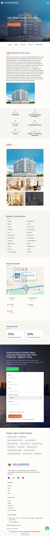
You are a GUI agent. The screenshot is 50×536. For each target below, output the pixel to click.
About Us (10, 485)
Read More (32, 80)
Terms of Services (12, 510)
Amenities (23, 44)
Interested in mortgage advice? (17, 412)
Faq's (9, 490)
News (9, 488)
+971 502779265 (13, 528)
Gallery (16, 44)
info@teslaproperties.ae (15, 525)
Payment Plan (39, 44)
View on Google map (14, 522)
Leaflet (42, 294)
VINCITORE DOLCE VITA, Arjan (30, 280)
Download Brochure (28, 24)
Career (9, 500)
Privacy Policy (31, 419)
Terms (24, 419)
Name (9, 375)
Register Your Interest (14, 24)
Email (9, 381)
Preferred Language (13, 395)
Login (9, 493)
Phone (9, 388)
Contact (9, 503)
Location (30, 44)
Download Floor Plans (34, 125)
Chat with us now (12, 369)
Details (10, 44)
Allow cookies (25, 534)
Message (10, 401)
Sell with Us (10, 505)
